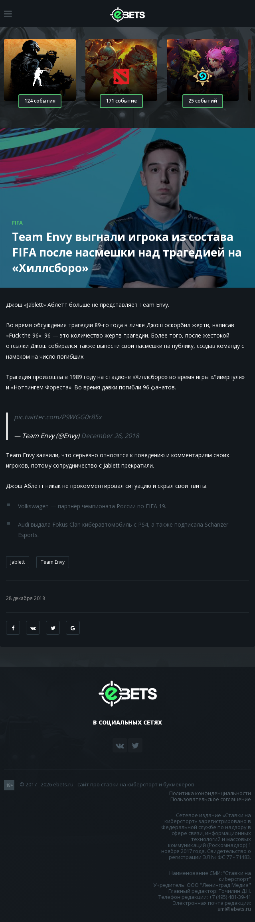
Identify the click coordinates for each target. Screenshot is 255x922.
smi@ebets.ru (234, 908)
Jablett (17, 562)
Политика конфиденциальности (210, 793)
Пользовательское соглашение (210, 799)
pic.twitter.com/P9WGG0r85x (57, 417)
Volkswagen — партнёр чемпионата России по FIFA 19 (91, 506)
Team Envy (53, 562)
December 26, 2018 (110, 435)
